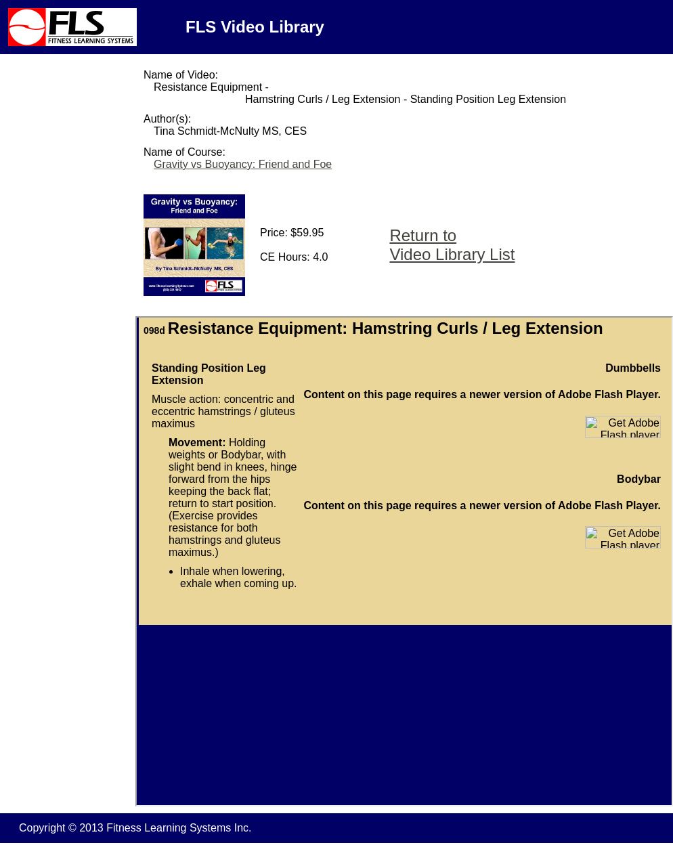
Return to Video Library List (452, 244)
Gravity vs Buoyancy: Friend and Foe (243, 164)
